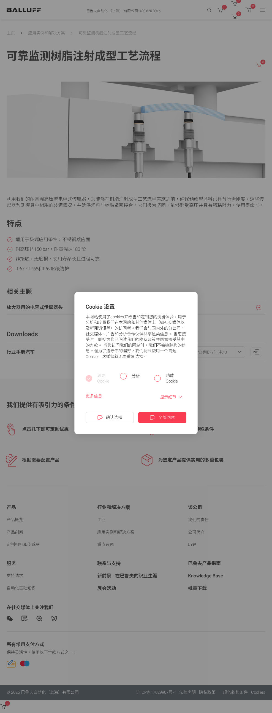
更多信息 (94, 396)
